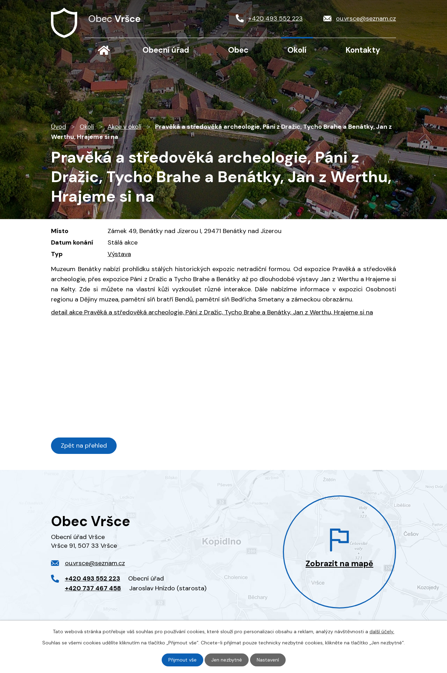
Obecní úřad (165, 50)
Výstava (119, 254)
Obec (238, 50)
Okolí (297, 50)
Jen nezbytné (226, 660)
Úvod (104, 50)
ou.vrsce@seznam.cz (95, 563)
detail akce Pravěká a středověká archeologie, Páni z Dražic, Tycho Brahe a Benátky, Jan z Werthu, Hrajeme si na (212, 312)
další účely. (381, 631)
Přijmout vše (182, 660)
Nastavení (268, 660)
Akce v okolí (124, 126)
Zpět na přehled (84, 445)
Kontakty (362, 50)
